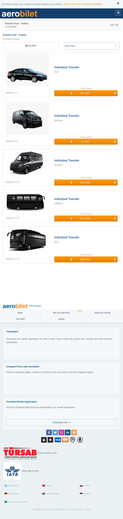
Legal (79, 509)
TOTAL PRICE (86, 89)
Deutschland (11, 493)
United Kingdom (50, 493)
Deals (20, 313)
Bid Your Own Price (67, 312)
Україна (85, 493)
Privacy (72, 509)
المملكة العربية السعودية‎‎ (15, 501)
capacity (9, 92)
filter (30, 45)
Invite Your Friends (103, 313)
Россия (84, 485)
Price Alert (20, 319)
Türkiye (47, 485)
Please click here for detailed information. (83, 4)
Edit (114, 25)
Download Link (61, 422)
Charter (61, 319)
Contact (86, 509)
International (11, 485)
